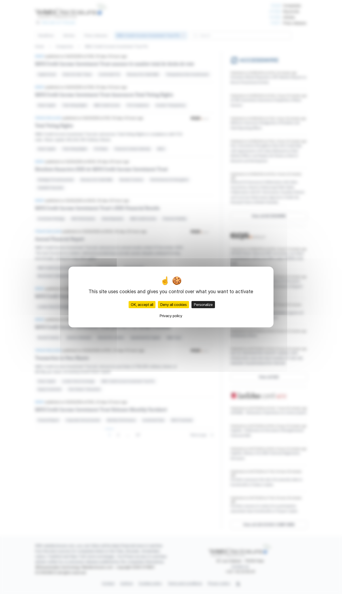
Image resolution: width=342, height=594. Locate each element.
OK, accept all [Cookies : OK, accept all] (142, 304)
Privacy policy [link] (170, 316)
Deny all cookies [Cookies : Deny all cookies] (173, 304)
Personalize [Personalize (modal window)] (203, 304)
